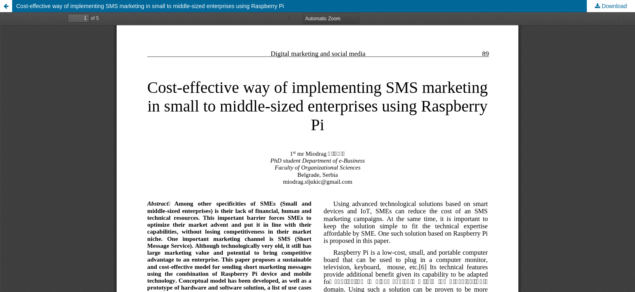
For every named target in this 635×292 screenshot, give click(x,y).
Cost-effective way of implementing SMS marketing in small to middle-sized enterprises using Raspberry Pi (150, 6)
